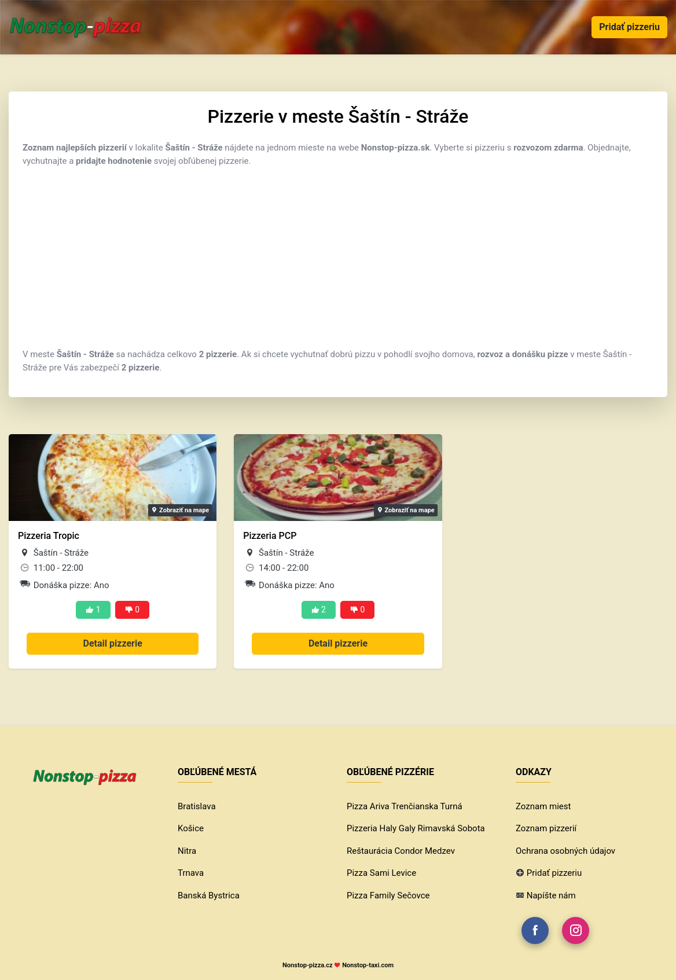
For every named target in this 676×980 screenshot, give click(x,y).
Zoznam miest (543, 806)
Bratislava (197, 806)
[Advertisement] (338, 258)
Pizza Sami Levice (381, 873)
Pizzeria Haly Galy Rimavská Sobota (416, 828)
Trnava (191, 873)
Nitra (187, 851)
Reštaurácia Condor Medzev (401, 851)
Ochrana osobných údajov (565, 851)
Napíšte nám (551, 895)
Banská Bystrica (209, 895)
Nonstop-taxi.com (368, 965)
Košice (191, 828)
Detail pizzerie (112, 643)
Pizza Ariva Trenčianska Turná (404, 806)
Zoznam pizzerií (546, 828)
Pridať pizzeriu (629, 26)
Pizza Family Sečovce (388, 895)
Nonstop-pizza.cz (307, 965)
